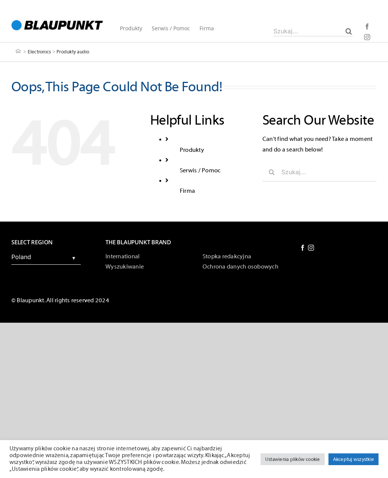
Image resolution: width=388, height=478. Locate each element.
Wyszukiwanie (124, 266)
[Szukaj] (349, 31)
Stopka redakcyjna (227, 256)
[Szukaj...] (313, 31)
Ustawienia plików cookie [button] (292, 459)
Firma (187, 190)
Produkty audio (73, 51)
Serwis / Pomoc (200, 170)
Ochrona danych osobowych (240, 266)
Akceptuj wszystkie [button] (353, 459)
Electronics (39, 51)
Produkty (192, 150)
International (122, 256)
